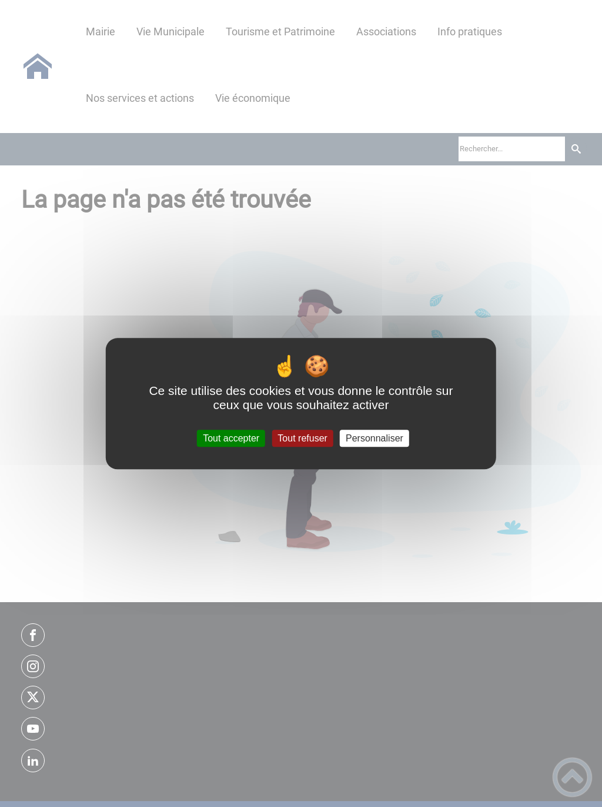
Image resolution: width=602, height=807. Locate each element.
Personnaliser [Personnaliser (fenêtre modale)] (374, 438)
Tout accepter (231, 438)
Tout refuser (302, 438)
